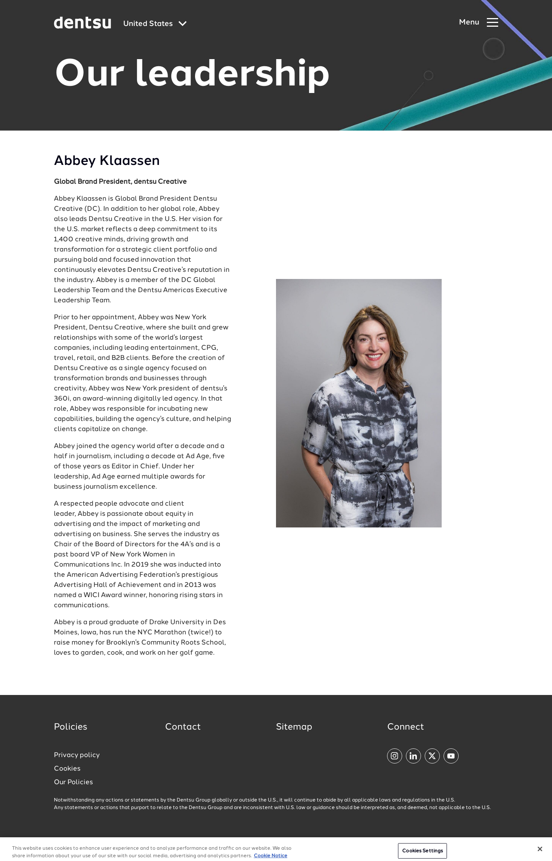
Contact (183, 727)
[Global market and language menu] (155, 24)
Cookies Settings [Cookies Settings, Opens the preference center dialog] (422, 852)
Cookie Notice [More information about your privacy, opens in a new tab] (270, 857)
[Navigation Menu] (478, 22)
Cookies (67, 768)
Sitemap (294, 727)
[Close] (540, 851)
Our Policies (73, 782)
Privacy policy (77, 755)
